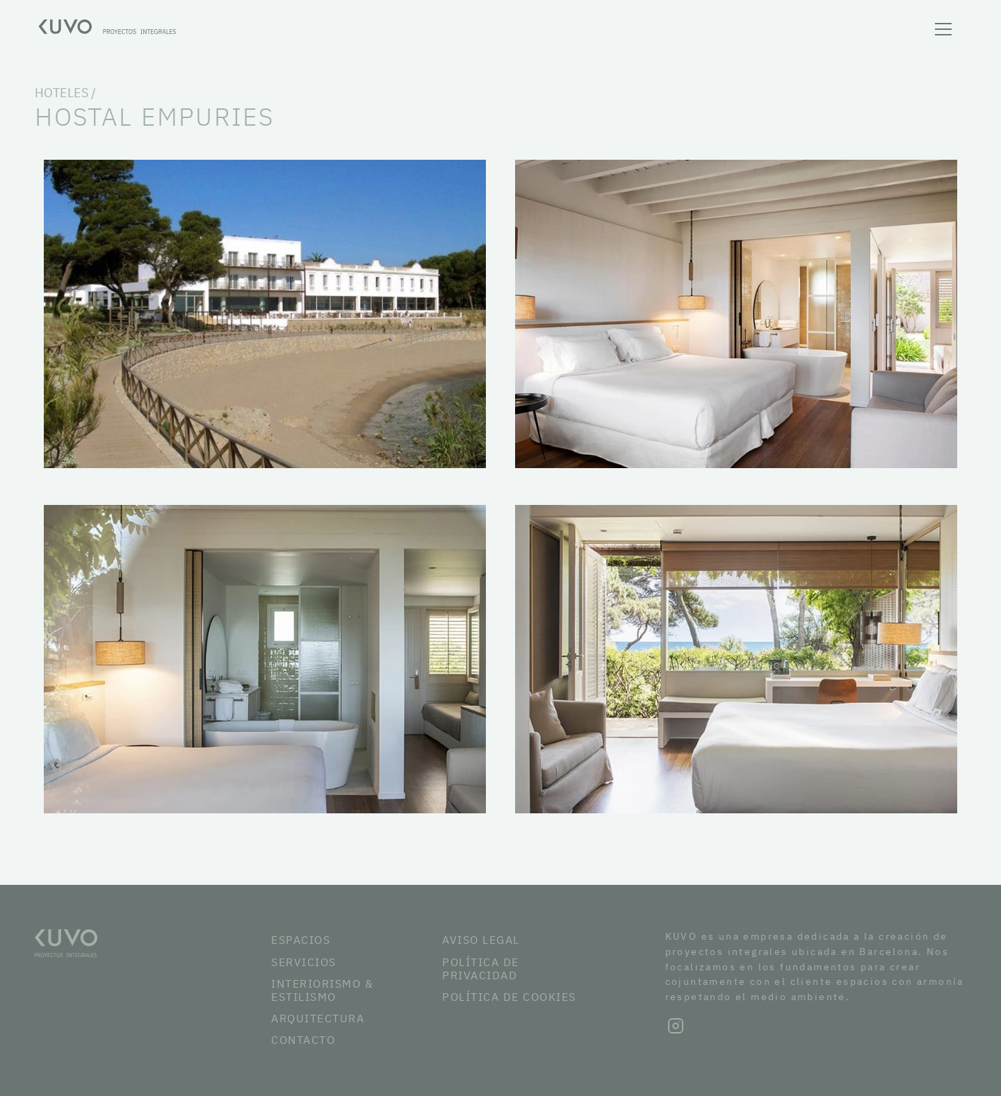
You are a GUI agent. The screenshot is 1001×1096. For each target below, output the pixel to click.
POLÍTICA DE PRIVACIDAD (480, 968)
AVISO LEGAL (481, 940)
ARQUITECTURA (317, 1018)
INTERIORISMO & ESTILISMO (322, 990)
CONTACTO (303, 1040)
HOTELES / (65, 93)
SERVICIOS (303, 962)
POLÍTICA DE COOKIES (509, 997)
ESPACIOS (300, 940)
